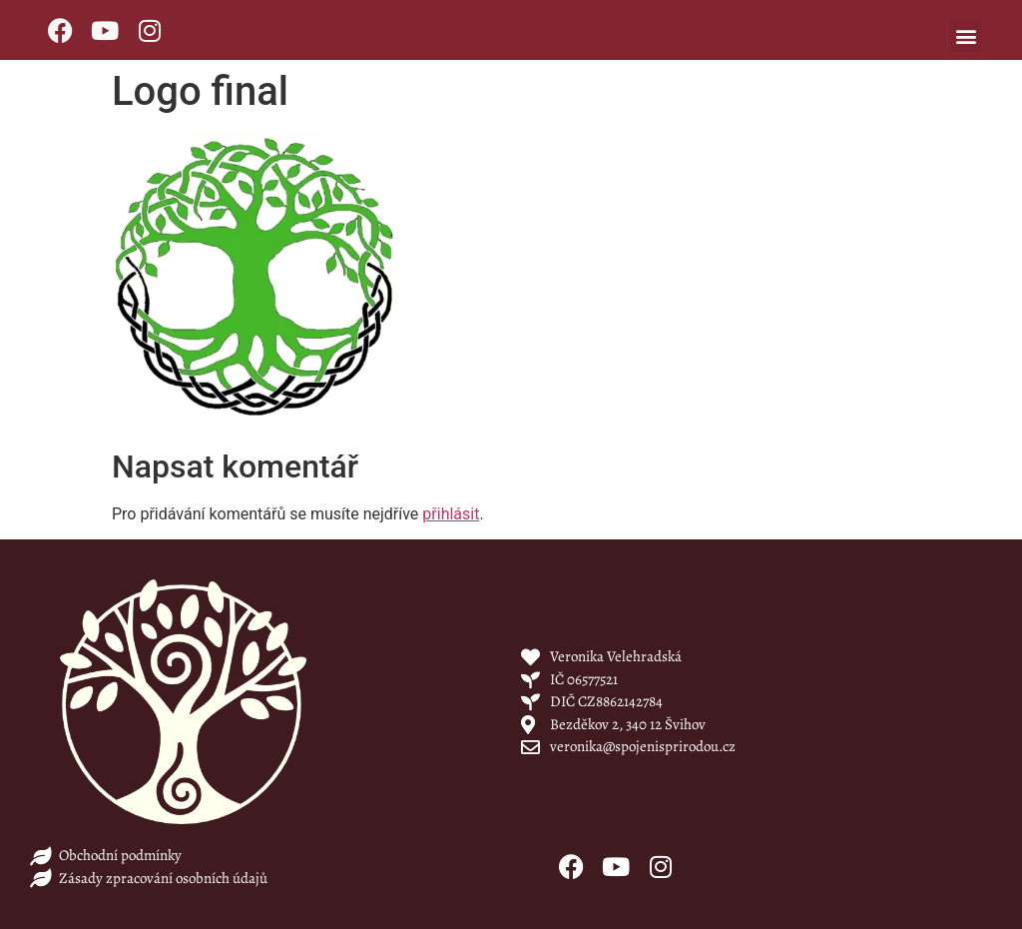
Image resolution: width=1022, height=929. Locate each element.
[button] (965, 35)
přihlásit (450, 513)
